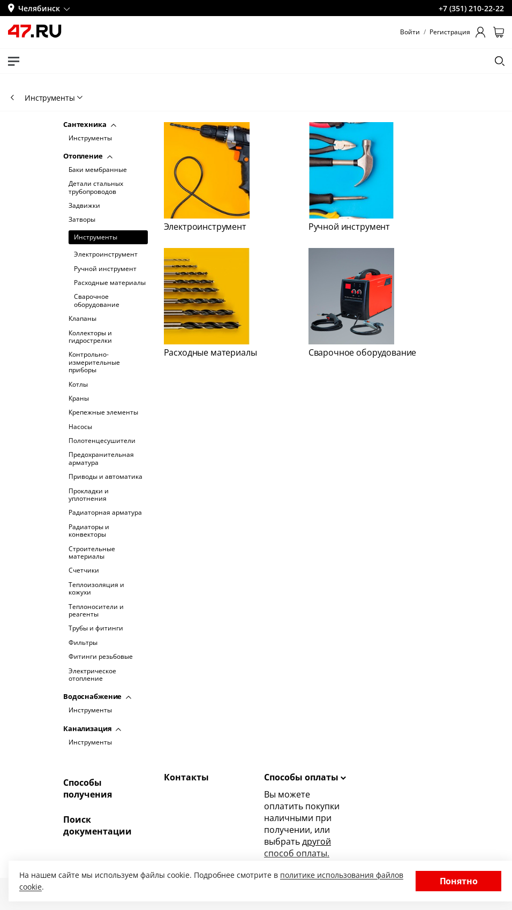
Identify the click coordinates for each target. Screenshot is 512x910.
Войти (410, 32)
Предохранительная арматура (101, 459)
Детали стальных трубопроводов (96, 187)
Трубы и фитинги (96, 628)
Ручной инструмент (105, 269)
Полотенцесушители (102, 441)
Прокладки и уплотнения (89, 495)
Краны (79, 398)
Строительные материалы (92, 553)
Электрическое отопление (92, 675)
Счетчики (84, 570)
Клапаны (82, 318)
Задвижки (84, 205)
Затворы (82, 219)
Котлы (78, 384)
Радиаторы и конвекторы (89, 531)
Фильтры (83, 642)
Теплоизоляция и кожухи (96, 589)
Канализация (92, 728)
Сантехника (89, 124)
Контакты (186, 777)
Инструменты (90, 138)
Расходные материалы (110, 283)
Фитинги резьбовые (101, 656)
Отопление (87, 156)
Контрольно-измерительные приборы (94, 362)
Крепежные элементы (103, 412)
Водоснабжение (97, 696)
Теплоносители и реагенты (96, 611)
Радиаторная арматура (105, 512)
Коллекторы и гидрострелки (90, 337)
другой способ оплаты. (297, 847)
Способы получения (87, 788)
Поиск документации (97, 825)
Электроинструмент (106, 254)
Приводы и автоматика (105, 476)
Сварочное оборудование (96, 301)
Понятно (459, 881)
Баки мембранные (98, 170)
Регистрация (450, 32)
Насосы (80, 427)
